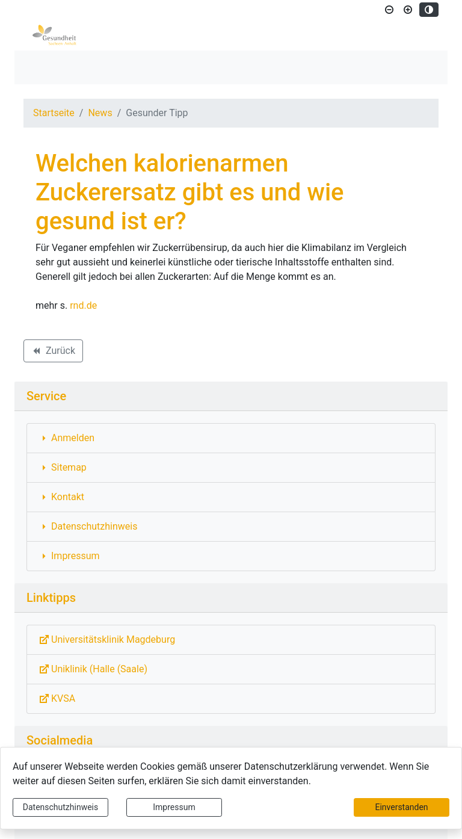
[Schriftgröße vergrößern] (407, 9)
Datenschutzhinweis (60, 807)
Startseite (54, 113)
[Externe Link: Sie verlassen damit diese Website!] (231, 640)
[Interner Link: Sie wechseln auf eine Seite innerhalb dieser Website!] (231, 438)
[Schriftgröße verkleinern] (389, 9)
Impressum (174, 807)
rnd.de (83, 305)
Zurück (53, 353)
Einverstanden (401, 807)
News (100, 113)
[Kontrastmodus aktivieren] (429, 9)
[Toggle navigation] (41, 67)
